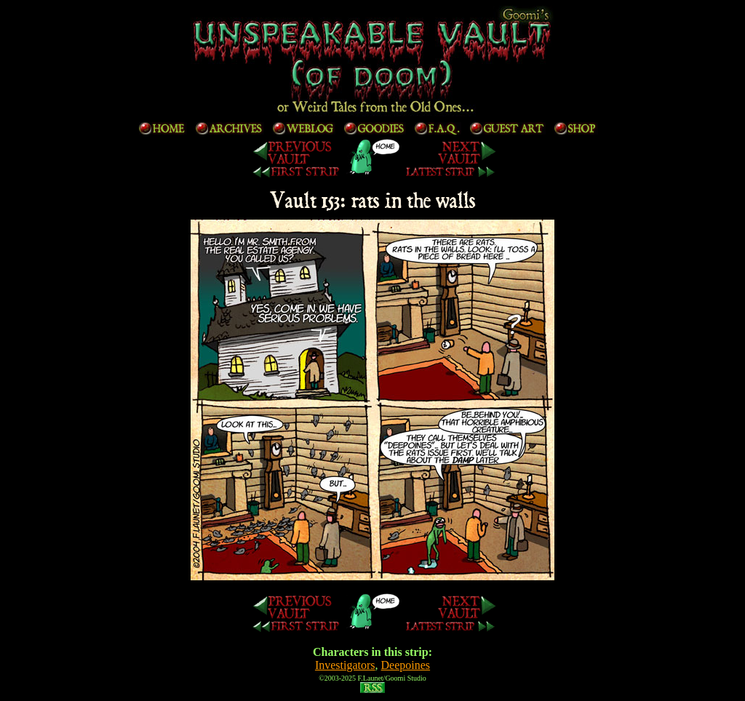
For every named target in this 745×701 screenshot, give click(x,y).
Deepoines (406, 665)
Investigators (345, 665)
